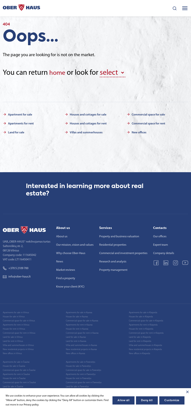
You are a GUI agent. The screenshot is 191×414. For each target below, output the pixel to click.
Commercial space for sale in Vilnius (19, 320)
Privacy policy (31, 404)
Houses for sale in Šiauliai (14, 365)
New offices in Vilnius (12, 353)
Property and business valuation (119, 235)
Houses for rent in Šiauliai (14, 378)
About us (61, 235)
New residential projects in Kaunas (81, 349)
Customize (171, 400)
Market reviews (65, 269)
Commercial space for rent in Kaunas (82, 332)
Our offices (159, 235)
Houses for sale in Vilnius (14, 316)
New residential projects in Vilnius (18, 349)
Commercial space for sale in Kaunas (82, 320)
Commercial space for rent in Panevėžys (83, 382)
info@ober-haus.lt (17, 276)
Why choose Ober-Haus (70, 252)
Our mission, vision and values (74, 244)
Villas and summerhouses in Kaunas (81, 345)
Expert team (160, 244)
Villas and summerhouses (86, 131)
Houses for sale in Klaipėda (141, 316)
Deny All (147, 400)
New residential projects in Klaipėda (145, 349)
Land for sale (16, 131)
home (58, 73)
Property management (113, 269)
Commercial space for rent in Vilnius (19, 332)
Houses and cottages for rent (88, 122)
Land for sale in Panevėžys (77, 386)
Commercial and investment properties (123, 252)
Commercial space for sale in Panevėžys (83, 369)
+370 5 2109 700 (15, 267)
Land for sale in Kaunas (76, 336)
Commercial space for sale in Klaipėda (146, 320)
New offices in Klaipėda (139, 353)
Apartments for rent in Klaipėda (143, 324)
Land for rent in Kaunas (76, 340)
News (59, 260)
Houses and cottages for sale (88, 114)
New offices (139, 131)
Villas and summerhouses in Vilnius (18, 345)
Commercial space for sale (148, 114)
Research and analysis (112, 260)
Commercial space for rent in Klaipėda (146, 332)
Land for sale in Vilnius (13, 336)
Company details (163, 252)
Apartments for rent (21, 122)
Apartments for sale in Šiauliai (16, 361)
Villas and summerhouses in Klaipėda (145, 345)
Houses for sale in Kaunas (77, 316)
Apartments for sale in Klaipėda (143, 312)
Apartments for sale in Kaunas (79, 312)
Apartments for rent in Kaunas (79, 324)
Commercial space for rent (148, 122)
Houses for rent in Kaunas (77, 328)
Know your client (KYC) (70, 286)
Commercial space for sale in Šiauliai (19, 369)
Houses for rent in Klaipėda (141, 328)
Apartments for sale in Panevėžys (80, 361)
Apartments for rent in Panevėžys (81, 374)
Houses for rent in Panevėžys (78, 378)
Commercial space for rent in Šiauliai (19, 382)
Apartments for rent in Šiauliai (16, 374)
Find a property (65, 277)
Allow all (123, 400)
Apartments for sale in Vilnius (16, 312)
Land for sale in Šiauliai (13, 386)
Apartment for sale (20, 114)
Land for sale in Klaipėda (140, 336)
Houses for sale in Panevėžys (78, 365)
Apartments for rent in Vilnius (16, 324)
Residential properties (112, 244)
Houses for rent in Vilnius (14, 328)
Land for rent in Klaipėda (140, 340)
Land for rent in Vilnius (13, 340)
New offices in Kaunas (75, 353)
